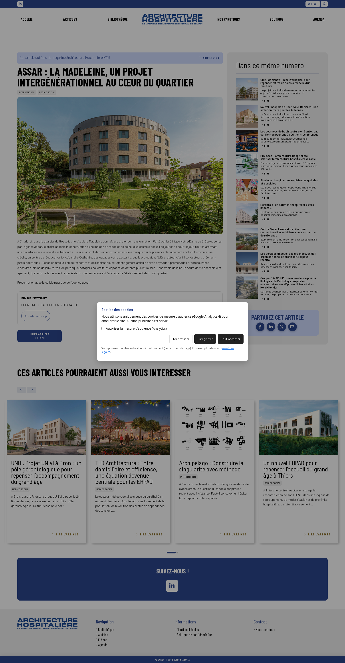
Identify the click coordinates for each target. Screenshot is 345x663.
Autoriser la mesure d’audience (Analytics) (134, 328)
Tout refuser (181, 339)
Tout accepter (230, 339)
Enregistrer (205, 339)
